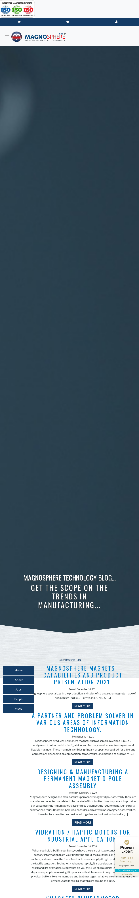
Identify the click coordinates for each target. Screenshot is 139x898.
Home (61, 659)
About (19, 679)
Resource (70, 659)
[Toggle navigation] (7, 36)
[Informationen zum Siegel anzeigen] (126, 872)
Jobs (19, 689)
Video (18, 708)
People (18, 699)
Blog (79, 659)
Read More (82, 706)
